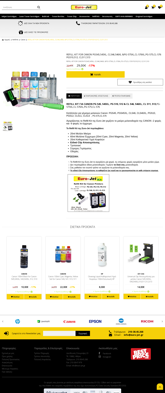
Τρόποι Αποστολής (42, 340)
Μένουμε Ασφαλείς (10, 352)
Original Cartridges (144, 16)
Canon (23, 31)
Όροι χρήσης (7, 340)
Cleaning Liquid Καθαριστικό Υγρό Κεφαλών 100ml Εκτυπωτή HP (102, 261)
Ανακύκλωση (7, 346)
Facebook (105, 336)
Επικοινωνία (7, 349)
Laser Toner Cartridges (29, 16)
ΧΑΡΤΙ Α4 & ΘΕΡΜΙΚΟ (124, 16)
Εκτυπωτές (107, 16)
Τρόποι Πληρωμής (41, 337)
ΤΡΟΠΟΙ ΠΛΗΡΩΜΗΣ (123, 79)
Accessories (84, 16)
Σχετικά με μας (8, 337)
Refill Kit (96, 16)
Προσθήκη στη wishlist (142, 65)
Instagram (105, 340)
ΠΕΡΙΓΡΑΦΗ (74, 79)
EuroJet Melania (84, 7)
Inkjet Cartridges (9, 16)
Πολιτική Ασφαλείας (42, 343)
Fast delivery (7, 355)
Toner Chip (72, 16)
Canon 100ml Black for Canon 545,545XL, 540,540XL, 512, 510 (24, 261)
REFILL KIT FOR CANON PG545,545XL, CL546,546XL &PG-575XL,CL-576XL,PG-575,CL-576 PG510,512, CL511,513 (68, 31)
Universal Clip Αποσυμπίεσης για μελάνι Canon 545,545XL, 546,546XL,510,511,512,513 (140, 262)
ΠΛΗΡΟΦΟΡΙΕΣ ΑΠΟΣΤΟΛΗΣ (97, 79)
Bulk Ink (45, 16)
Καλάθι (93, 65)
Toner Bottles (58, 16)
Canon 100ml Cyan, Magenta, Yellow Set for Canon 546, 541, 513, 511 (63, 261)
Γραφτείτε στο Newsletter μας (22, 317)
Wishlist (15, 280)
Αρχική (6, 31)
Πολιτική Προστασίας (11, 343)
